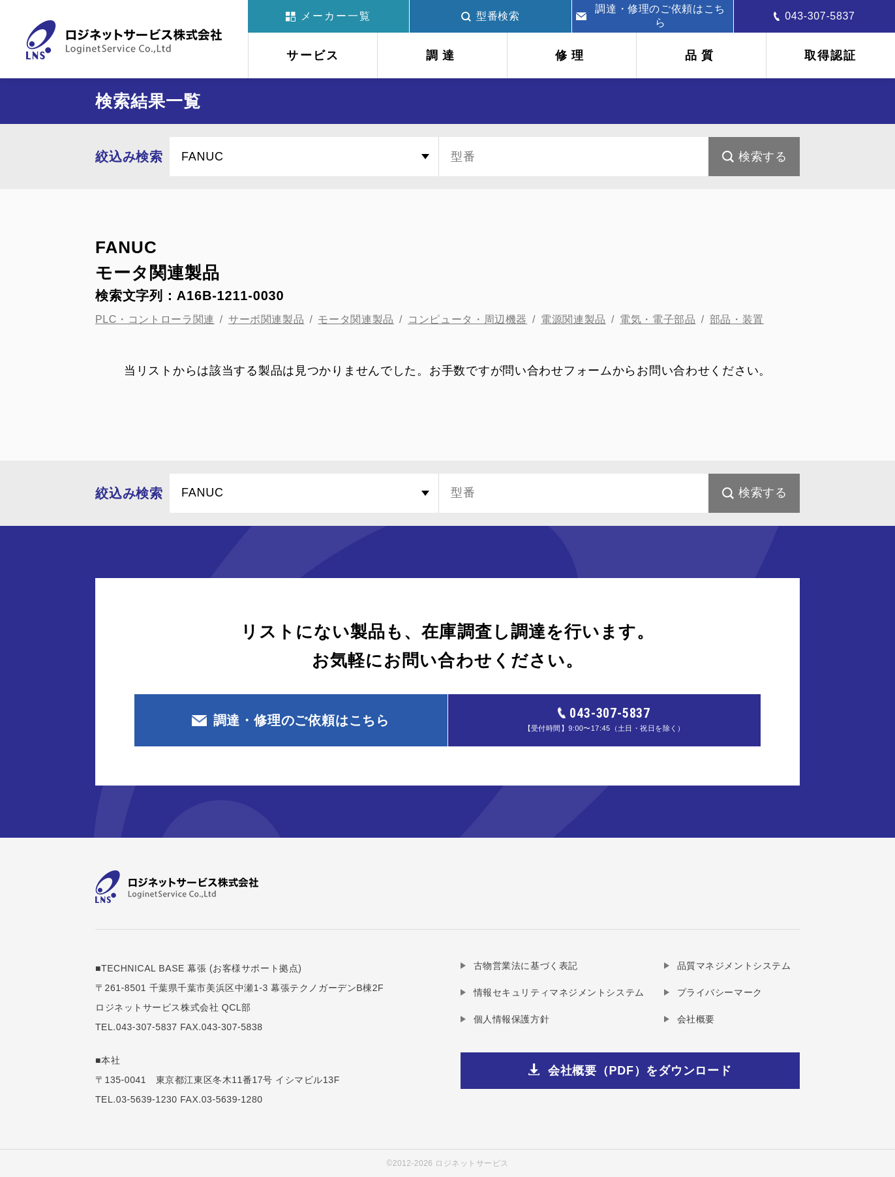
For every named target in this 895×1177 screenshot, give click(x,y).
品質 (701, 55)
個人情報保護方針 (511, 1019)
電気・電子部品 (657, 319)
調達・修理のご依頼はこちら (650, 15)
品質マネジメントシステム (734, 965)
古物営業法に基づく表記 (526, 965)
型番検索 (490, 16)
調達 (442, 55)
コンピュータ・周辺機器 (467, 319)
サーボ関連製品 (266, 319)
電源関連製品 (573, 319)
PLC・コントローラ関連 (155, 319)
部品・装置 (737, 319)
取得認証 (830, 55)
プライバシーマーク (720, 992)
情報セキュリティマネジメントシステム (559, 992)
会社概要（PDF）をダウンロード (640, 1070)
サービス (312, 55)
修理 (571, 55)
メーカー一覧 (328, 16)
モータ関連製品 (355, 319)
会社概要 (696, 1019)
